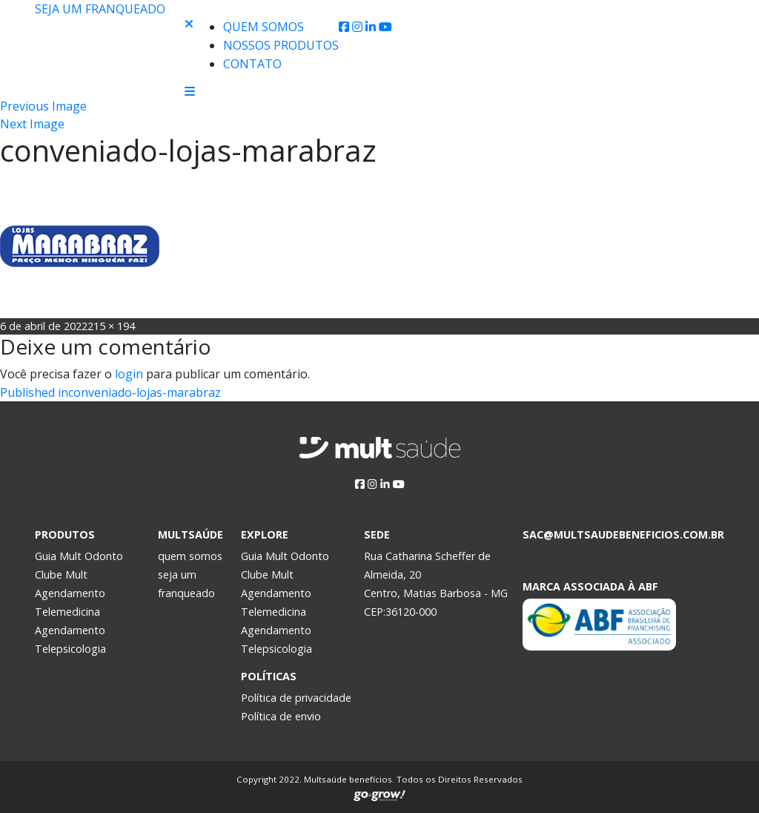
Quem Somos (263, 27)
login (129, 374)
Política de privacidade (296, 698)
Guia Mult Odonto (79, 556)
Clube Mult (61, 574)
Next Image (32, 124)
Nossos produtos (281, 45)
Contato (252, 64)
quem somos (190, 556)
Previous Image (43, 106)
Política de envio (281, 716)
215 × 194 (111, 326)
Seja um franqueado (100, 9)
